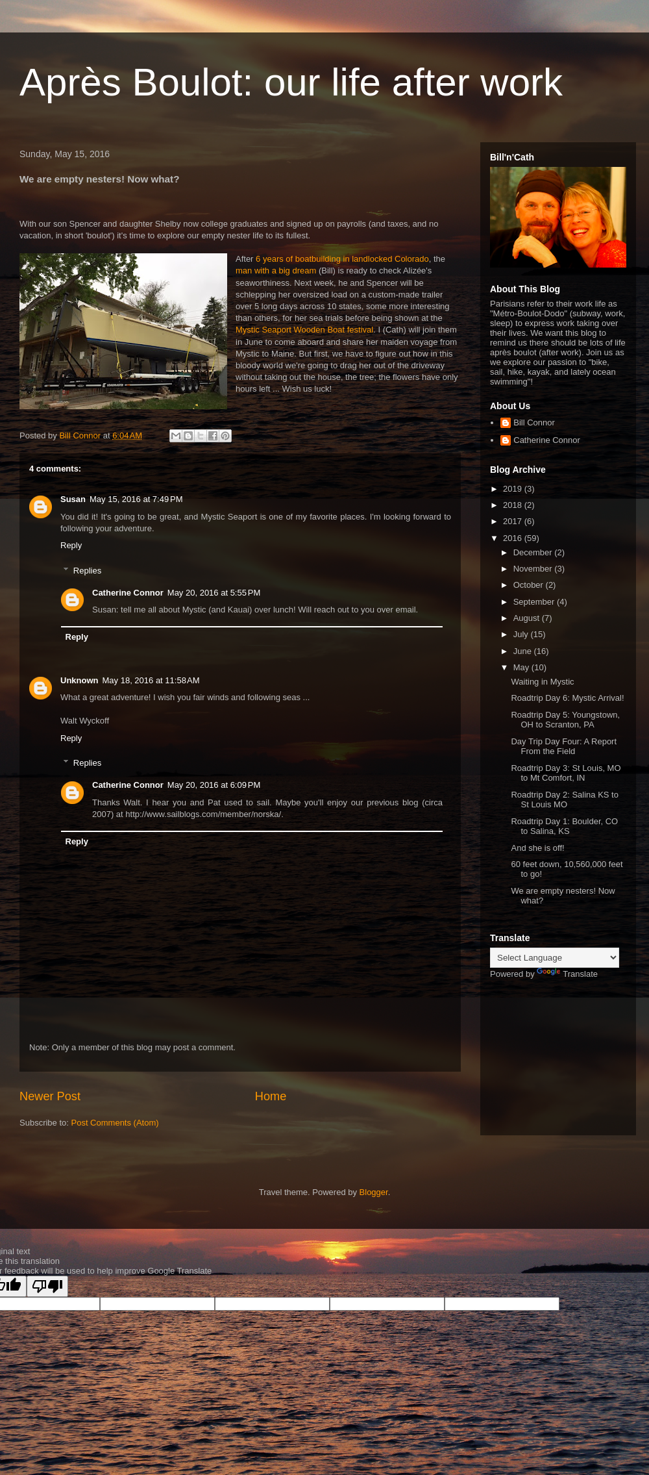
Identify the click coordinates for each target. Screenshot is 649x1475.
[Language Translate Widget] (554, 958)
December (534, 552)
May (522, 667)
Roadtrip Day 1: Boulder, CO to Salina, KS (564, 826)
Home (271, 1096)
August (527, 618)
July (522, 634)
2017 (513, 521)
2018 (513, 505)
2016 (513, 538)
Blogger (374, 1192)
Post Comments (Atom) (115, 1123)
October (529, 585)
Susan (73, 499)
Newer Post (49, 1096)
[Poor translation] (47, 1286)
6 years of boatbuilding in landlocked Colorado (342, 259)
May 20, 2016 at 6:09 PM (213, 785)
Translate (567, 974)
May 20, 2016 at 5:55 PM (213, 593)
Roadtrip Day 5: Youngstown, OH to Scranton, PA (565, 720)
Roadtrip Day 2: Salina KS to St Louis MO (564, 800)
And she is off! (537, 848)
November (534, 569)
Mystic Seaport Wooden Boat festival (304, 329)
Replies (87, 570)
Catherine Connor (128, 593)
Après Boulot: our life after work (291, 82)
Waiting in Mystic (542, 682)
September (535, 602)
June (523, 651)
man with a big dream (276, 270)
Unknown (79, 680)
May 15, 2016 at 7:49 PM (136, 499)
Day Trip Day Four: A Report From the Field (564, 747)
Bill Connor (534, 422)
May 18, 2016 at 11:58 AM (151, 680)
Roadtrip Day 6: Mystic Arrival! (567, 698)
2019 (513, 489)
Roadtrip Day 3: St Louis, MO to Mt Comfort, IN (565, 773)
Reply (71, 545)
